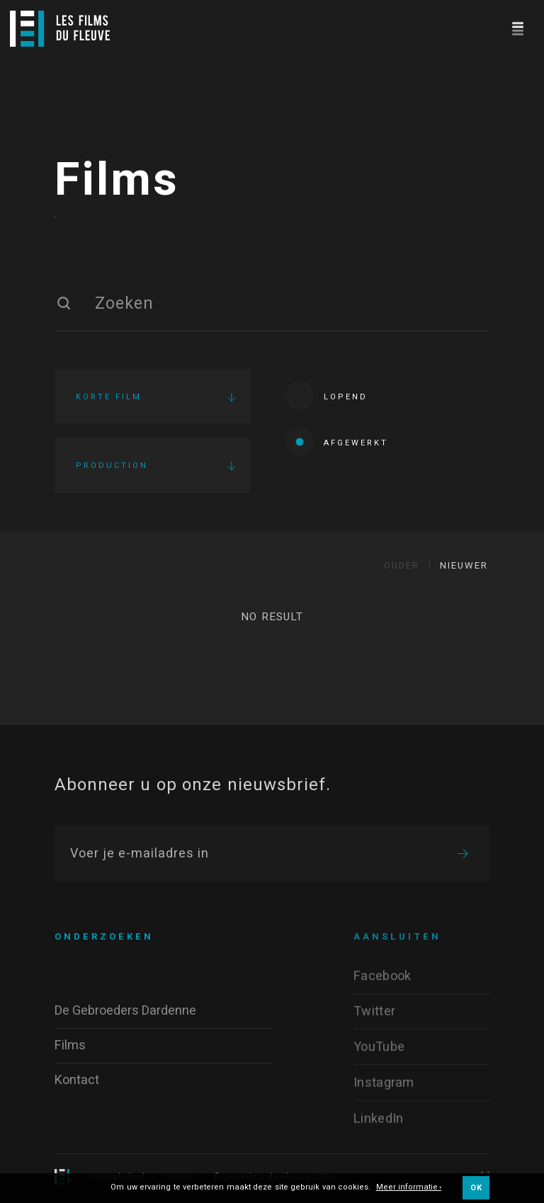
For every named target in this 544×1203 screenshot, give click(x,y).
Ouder (401, 565)
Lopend (326, 395)
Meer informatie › (409, 1187)
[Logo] (60, 29)
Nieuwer (464, 565)
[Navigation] (517, 26)
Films (117, 180)
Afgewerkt (336, 441)
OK (476, 1188)
